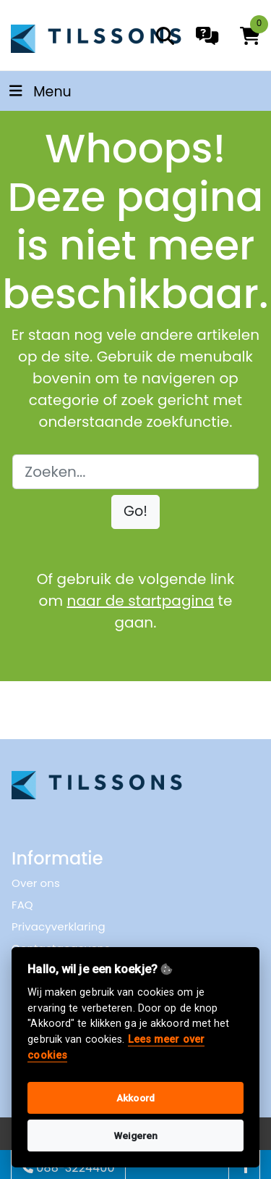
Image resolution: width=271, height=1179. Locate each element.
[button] (135, 512)
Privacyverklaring (59, 926)
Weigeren (135, 1135)
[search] (165, 36)
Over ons (36, 883)
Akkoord (135, 1098)
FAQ (22, 904)
